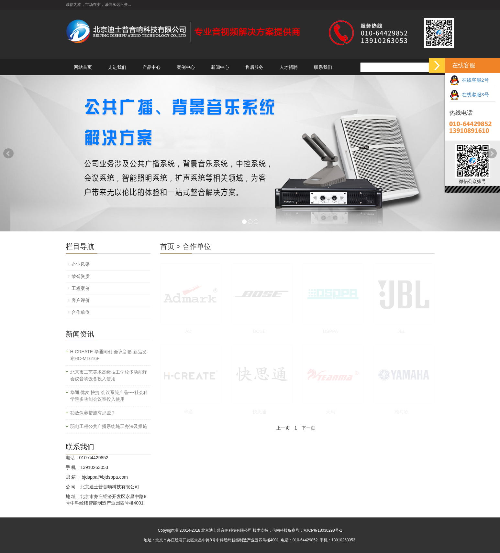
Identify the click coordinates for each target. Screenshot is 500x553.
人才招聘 (289, 67)
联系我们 (323, 67)
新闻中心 (220, 67)
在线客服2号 (469, 80)
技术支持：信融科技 (270, 530)
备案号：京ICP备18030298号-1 (315, 530)
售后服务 (254, 67)
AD (188, 331)
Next (491, 153)
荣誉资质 (81, 276)
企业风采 (81, 264)
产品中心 (151, 67)
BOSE (259, 331)
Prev (8, 153)
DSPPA (330, 331)
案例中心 (186, 67)
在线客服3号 (469, 94)
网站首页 (83, 67)
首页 (167, 246)
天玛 (330, 411)
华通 (188, 411)
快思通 (259, 411)
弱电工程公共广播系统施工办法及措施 (108, 426)
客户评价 (81, 300)
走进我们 (117, 67)
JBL (401, 331)
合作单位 (197, 246)
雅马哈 (401, 411)
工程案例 (81, 288)
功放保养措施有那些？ (93, 412)
